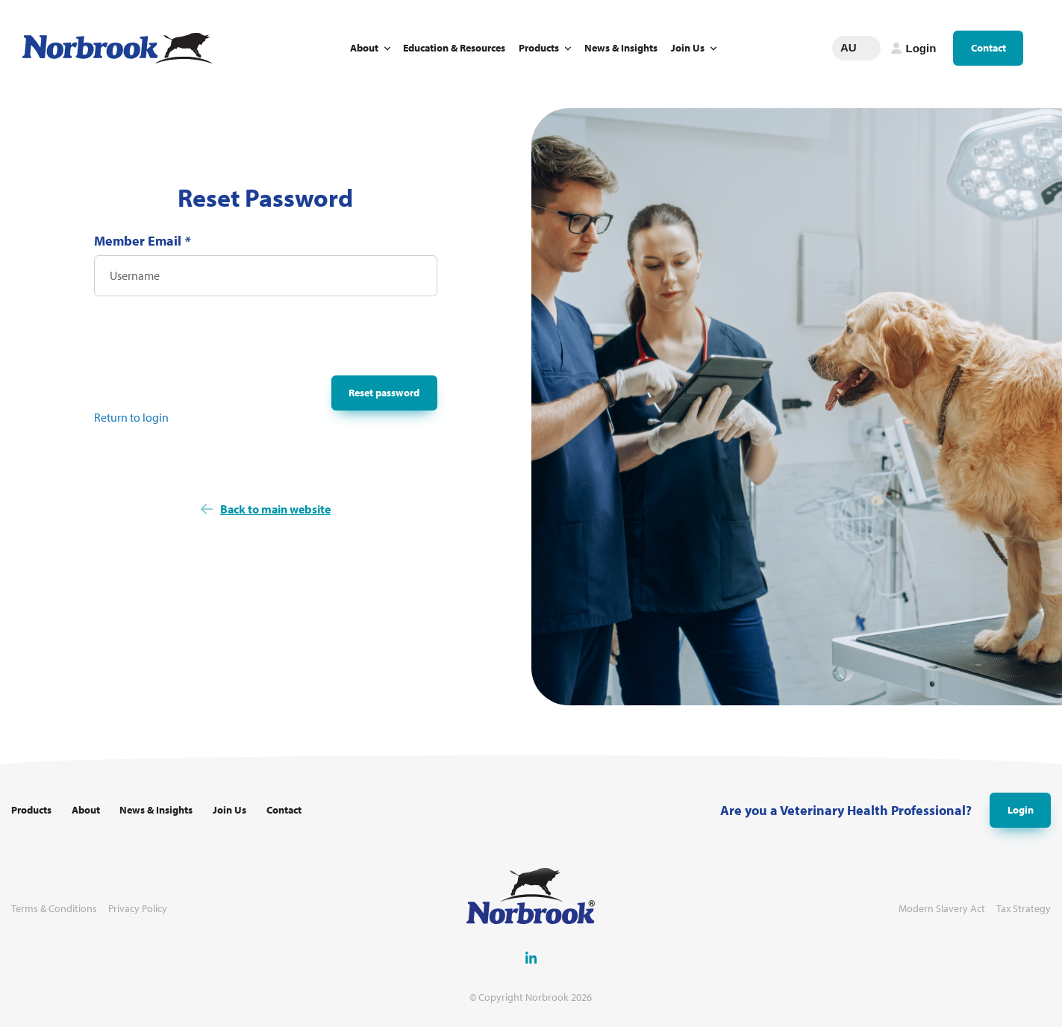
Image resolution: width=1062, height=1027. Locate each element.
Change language (869, 48)
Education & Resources (454, 47)
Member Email (142, 240)
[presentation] (207, 340)
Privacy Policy (137, 908)
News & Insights (620, 47)
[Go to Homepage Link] (117, 48)
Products (539, 47)
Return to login (131, 417)
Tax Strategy (1023, 908)
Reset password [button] (384, 392)
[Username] (265, 275)
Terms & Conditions (54, 908)
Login (1021, 810)
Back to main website (275, 509)
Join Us (688, 47)
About (364, 47)
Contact (988, 47)
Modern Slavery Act (942, 908)
